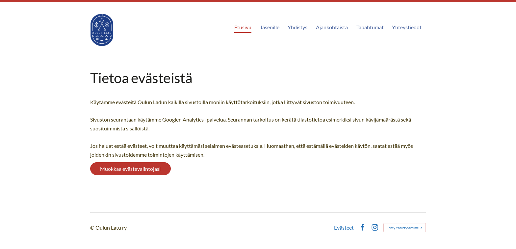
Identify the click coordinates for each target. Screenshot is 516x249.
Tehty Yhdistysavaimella (404, 228)
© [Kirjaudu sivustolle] (92, 227)
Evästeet (344, 227)
